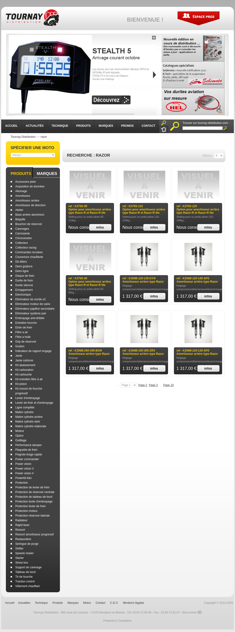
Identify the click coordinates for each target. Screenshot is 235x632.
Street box (21, 562)
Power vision (23, 464)
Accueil (9, 602)
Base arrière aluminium (29, 214)
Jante (18, 355)
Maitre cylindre (24, 412)
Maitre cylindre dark (27, 421)
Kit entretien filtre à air (29, 379)
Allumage (21, 191)
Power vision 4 (24, 473)
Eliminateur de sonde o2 (30, 299)
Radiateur (21, 520)
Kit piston (21, 384)
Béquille (20, 219)
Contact (100, 602)
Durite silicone (24, 285)
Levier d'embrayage (27, 398)
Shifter (19, 548)
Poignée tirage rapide (28, 454)
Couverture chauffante (29, 257)
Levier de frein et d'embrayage (34, 402)
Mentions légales (133, 602)
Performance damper (28, 445)
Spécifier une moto (32, 148)
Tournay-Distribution (23, 136)
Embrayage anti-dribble (29, 318)
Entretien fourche (26, 322)
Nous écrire (192, 612)
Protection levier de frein (30, 506)
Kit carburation (24, 369)
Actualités (24, 602)
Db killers (21, 261)
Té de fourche (24, 576)
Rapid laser (22, 525)
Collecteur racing (25, 247)
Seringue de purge (27, 543)
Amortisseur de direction (30, 205)
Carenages (22, 228)
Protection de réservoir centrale (35, 492)
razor (43, 136)
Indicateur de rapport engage (33, 351)
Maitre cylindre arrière (29, 417)
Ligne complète (24, 407)
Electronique (23, 294)
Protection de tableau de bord (33, 496)
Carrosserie (22, 233)
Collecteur (21, 243)
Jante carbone (24, 360)
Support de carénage (28, 567)
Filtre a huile (23, 337)
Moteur (19, 431)
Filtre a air (21, 332)
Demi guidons (23, 266)
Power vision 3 (24, 468)
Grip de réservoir (25, 341)
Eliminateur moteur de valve (32, 304)
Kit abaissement (25, 365)
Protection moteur (26, 511)
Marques (47, 173)
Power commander (27, 459)
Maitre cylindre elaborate (30, 426)
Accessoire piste (25, 181)
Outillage (20, 440)
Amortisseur (22, 196)
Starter (19, 558)
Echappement (24, 290)
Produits (21, 173)
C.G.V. (114, 602)
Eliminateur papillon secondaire (35, 308)
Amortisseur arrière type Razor (143, 280)
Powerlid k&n (23, 478)
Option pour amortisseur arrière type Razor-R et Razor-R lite (89, 209)
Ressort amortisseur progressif (34, 534)
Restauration (23, 539)
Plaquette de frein (26, 449)
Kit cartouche (23, 374)
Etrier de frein (23, 327)
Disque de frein (24, 275)
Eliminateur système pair (30, 313)
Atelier (19, 210)
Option (19, 435)
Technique (41, 602)
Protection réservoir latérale (32, 515)
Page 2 (142, 385)
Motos (87, 602)
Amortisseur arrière (27, 200)
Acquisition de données (29, 186)
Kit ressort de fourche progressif (28, 391)
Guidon (19, 346)
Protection (21, 482)
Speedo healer (24, 553)
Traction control (25, 581)
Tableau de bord (25, 572)
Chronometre (23, 238)
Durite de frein (24, 280)
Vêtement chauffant (27, 586)
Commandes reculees (29, 252)
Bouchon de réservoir (28, 224)
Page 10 (168, 385)
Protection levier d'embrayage (33, 501)
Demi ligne (22, 271)
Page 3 (153, 385)
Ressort (20, 529)
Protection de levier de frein (32, 487)
